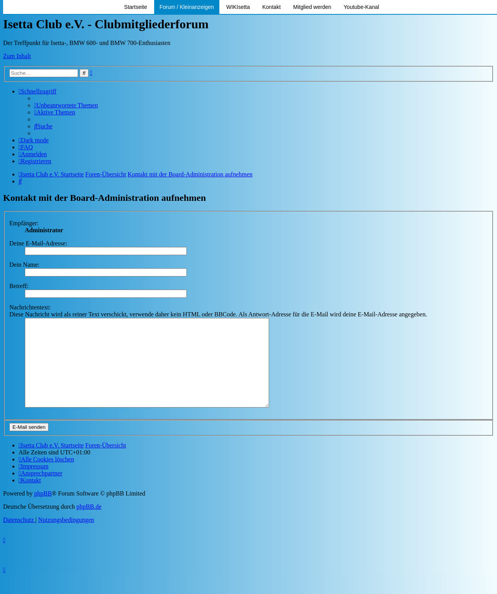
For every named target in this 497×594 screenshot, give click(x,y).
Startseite (135, 7)
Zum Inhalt (17, 56)
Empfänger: (24, 223)
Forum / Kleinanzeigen (187, 7)
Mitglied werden (312, 7)
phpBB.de (88, 524)
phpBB (43, 511)
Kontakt (271, 7)
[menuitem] (66, 105)
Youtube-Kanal (361, 7)
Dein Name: (24, 264)
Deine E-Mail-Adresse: (38, 243)
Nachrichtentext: (30, 307)
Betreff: (18, 286)
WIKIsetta (238, 7)
